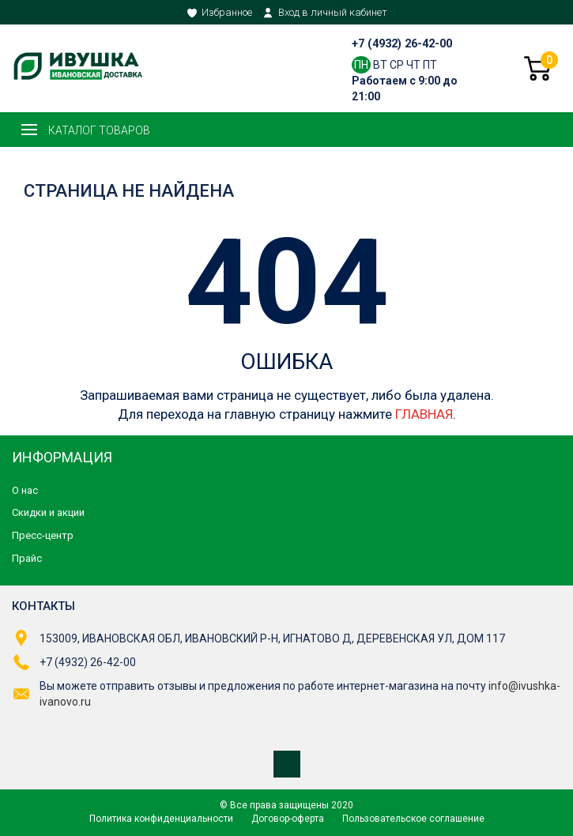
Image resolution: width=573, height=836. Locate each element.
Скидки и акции (48, 512)
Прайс (27, 558)
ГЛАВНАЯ (424, 414)
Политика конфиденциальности (161, 818)
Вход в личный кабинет (332, 12)
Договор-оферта (287, 818)
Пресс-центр (43, 535)
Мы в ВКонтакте (286, 764)
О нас (25, 490)
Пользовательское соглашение (413, 818)
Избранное (227, 12)
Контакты (43, 606)
